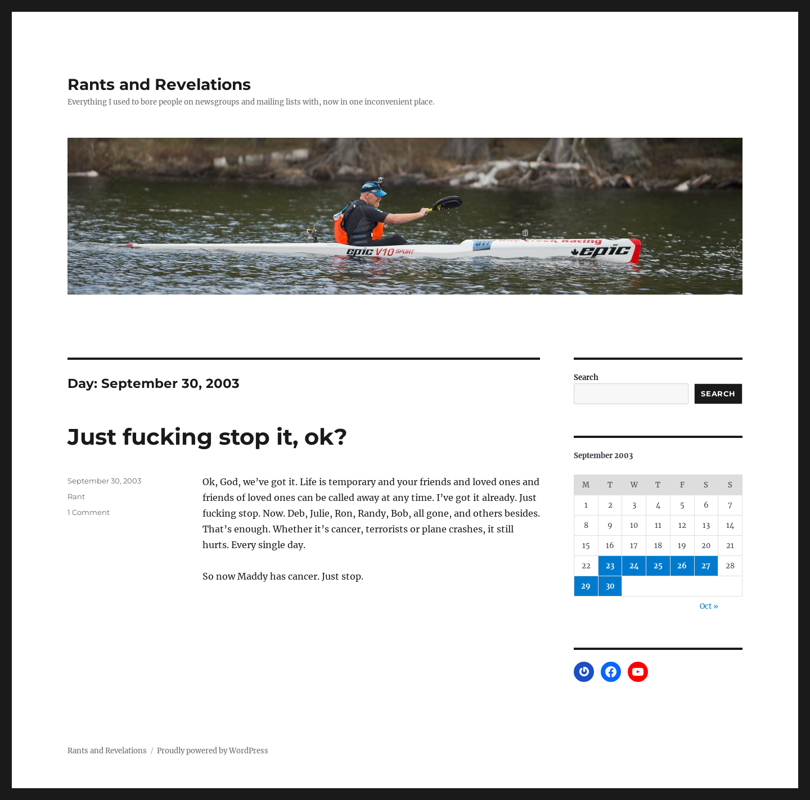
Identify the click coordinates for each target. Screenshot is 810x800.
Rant (76, 496)
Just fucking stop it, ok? (208, 436)
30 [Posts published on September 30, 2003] (610, 586)
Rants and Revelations (159, 84)
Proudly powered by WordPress (212, 751)
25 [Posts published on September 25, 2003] (658, 566)
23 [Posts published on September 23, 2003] (610, 566)
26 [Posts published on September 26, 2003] (682, 566)
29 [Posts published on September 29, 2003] (586, 586)
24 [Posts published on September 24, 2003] (634, 566)
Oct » (709, 606)
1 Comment (89, 512)
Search (586, 377)
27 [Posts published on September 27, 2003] (705, 566)
